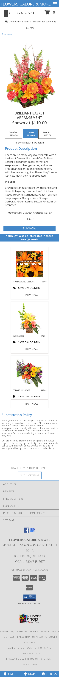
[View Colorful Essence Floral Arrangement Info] (29, 372)
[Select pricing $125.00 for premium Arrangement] (47, 133)
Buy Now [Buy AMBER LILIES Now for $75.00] (31, 349)
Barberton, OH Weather (22, 647)
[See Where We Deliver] (30, 475)
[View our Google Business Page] (32, 531)
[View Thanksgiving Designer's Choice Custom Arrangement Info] (29, 264)
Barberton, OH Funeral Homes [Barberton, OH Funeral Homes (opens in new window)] (19, 631)
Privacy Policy (15, 658)
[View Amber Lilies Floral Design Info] (29, 318)
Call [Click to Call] (9, 674)
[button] (50, 13)
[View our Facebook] (26, 531)
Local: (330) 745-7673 (29, 562)
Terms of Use (29, 664)
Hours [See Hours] (49, 674)
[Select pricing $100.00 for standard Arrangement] (13, 133)
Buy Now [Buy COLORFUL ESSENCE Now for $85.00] (31, 403)
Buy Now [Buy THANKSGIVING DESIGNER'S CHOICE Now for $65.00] (31, 295)
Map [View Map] (29, 674)
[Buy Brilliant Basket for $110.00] (29, 228)
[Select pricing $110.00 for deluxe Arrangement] (30, 133)
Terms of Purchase (39, 658)
